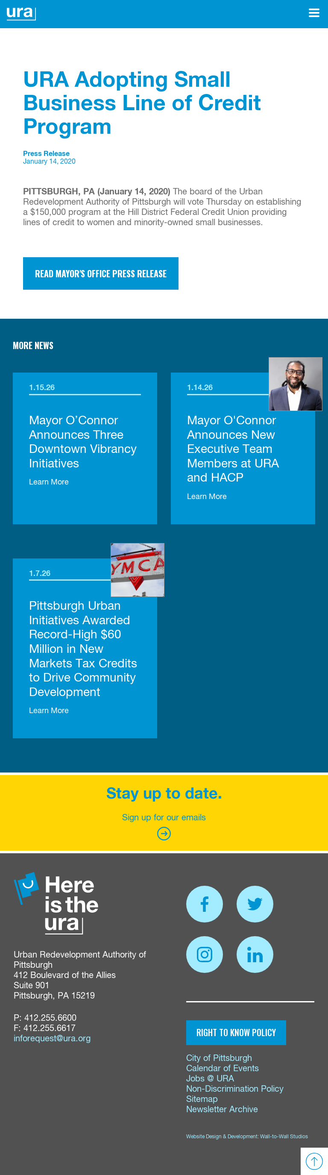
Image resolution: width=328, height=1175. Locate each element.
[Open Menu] (314, 13)
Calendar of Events (222, 1068)
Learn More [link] (49, 482)
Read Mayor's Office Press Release (101, 273)
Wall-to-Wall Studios (284, 1137)
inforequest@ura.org (52, 1038)
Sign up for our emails (164, 827)
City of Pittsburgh (219, 1058)
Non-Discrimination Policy (235, 1089)
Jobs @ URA (210, 1079)
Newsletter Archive (222, 1109)
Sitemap (202, 1099)
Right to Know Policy (236, 1032)
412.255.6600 (50, 1018)
